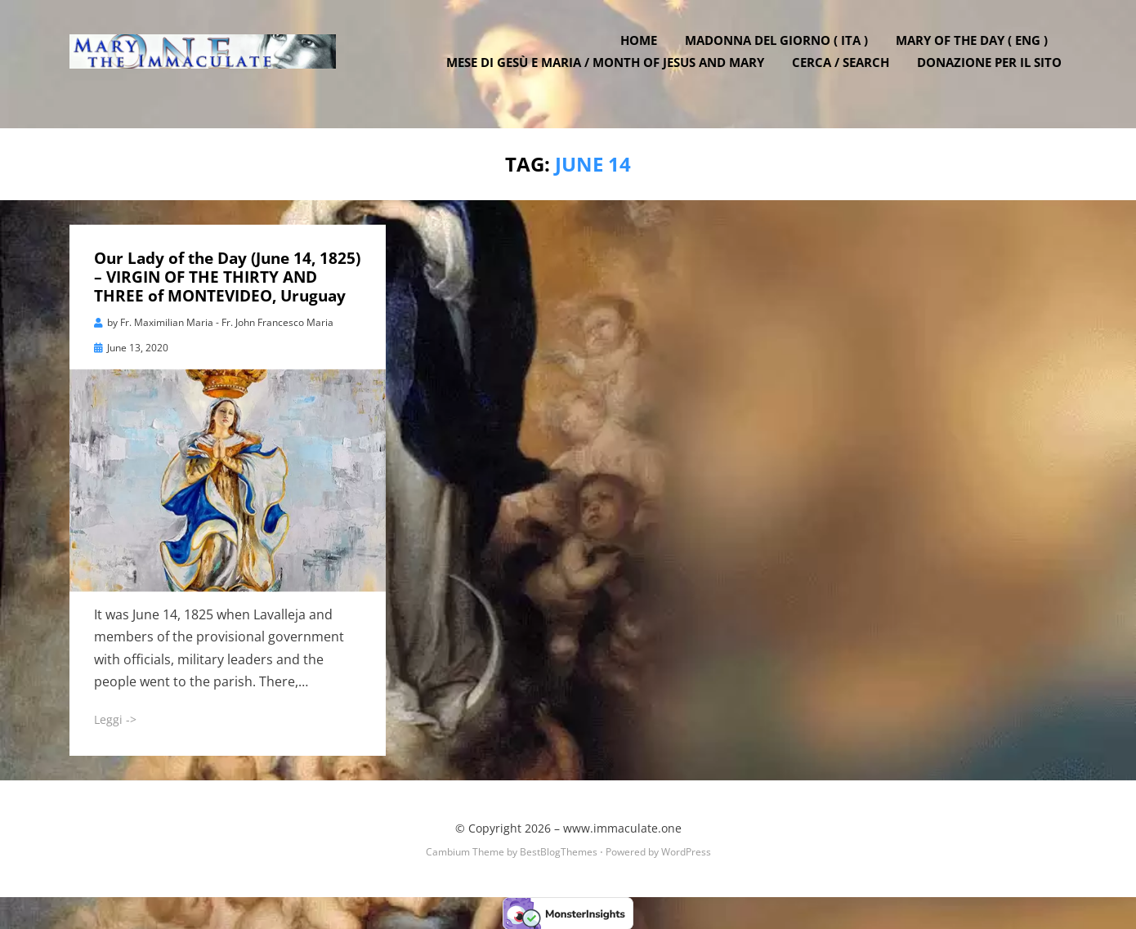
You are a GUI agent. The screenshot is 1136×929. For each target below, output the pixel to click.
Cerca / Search (845, 73)
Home (643, 51)
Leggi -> (115, 718)
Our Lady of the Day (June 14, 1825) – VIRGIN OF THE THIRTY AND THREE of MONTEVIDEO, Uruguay (227, 276)
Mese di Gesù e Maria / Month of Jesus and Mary (610, 73)
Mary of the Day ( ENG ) (977, 51)
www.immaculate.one (622, 827)
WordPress (686, 850)
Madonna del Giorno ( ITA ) (781, 51)
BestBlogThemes (558, 850)
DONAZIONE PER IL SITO (994, 73)
